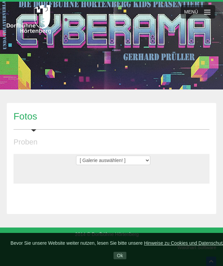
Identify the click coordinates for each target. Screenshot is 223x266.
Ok (120, 255)
